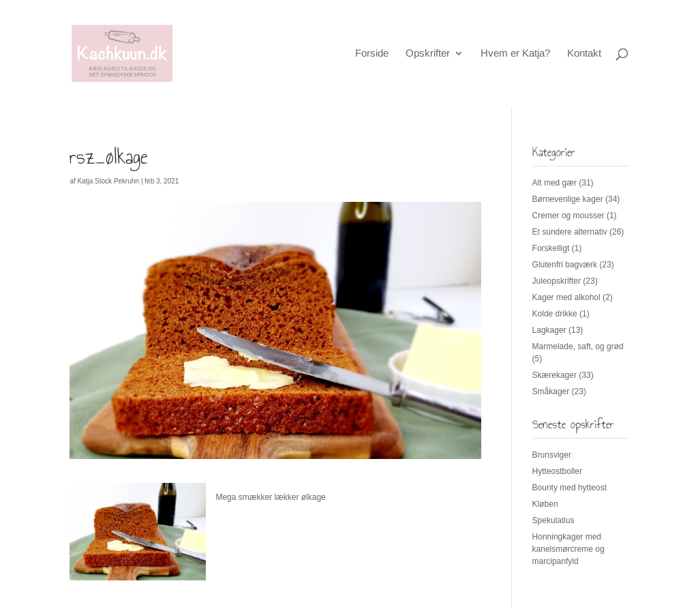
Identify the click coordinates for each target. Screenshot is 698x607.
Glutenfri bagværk (564, 264)
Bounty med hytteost (569, 487)
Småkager (551, 391)
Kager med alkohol (566, 297)
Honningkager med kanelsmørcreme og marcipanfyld (568, 549)
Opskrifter (428, 53)
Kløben (545, 504)
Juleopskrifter (556, 281)
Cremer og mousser (568, 215)
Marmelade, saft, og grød (578, 346)
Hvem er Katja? (515, 53)
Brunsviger (551, 455)
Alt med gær (554, 183)
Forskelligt (551, 248)
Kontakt (584, 53)
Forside (372, 53)
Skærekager (554, 375)
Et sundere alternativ (569, 232)
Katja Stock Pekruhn (109, 181)
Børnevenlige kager (567, 199)
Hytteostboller (557, 471)
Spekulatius (553, 520)
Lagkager (549, 330)
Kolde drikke (554, 314)
